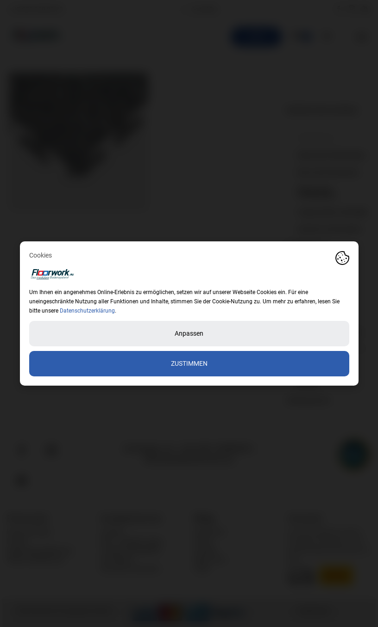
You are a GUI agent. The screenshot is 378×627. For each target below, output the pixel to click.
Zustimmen (189, 363)
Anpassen (189, 333)
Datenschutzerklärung (87, 310)
